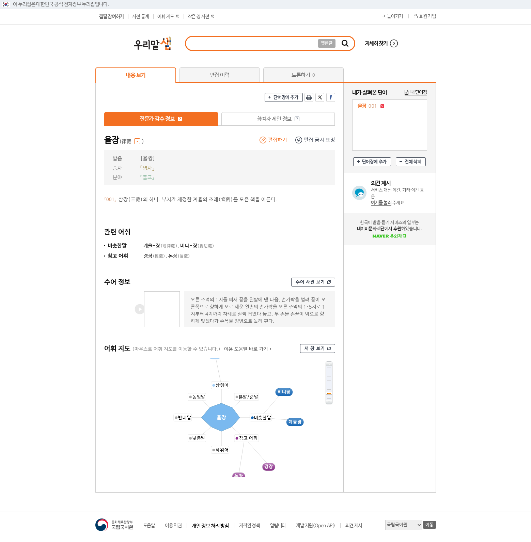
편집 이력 (220, 75)
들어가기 (395, 16)
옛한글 (327, 43)
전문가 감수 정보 (161, 119)
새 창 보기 (314, 348)
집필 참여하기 (111, 16)
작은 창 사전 (201, 16)
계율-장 (160, 246)
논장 (179, 256)
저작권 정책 (249, 525)
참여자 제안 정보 (278, 119)
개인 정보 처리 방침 (210, 526)
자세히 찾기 (376, 43)
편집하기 (277, 140)
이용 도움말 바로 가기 (246, 349)
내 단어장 (418, 92)
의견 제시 (353, 525)
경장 (154, 256)
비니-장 (197, 246)
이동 (429, 524)
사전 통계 (140, 16)
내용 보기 (135, 75)
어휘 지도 (168, 16)
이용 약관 (173, 525)
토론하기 (303, 75)
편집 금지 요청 (319, 140)
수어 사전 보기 (310, 282)
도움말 (149, 525)
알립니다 (278, 525)
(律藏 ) (131, 141)
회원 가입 (427, 16)
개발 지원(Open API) (315, 525)
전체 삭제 (413, 162)
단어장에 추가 (286, 97)
